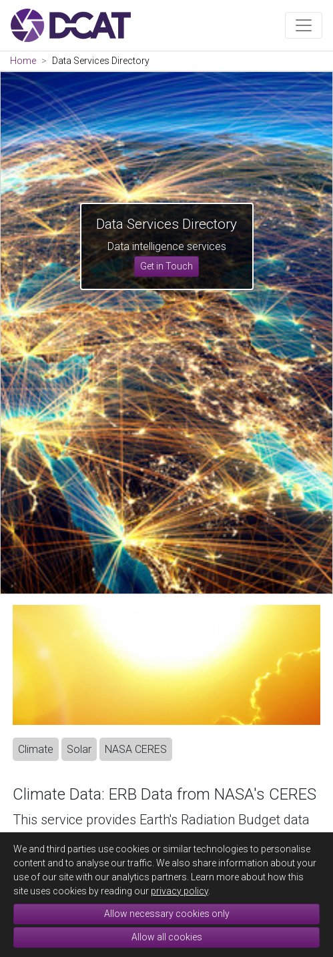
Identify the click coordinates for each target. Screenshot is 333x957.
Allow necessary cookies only (167, 913)
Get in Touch (166, 266)
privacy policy (179, 891)
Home (23, 60)
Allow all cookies (166, 937)
